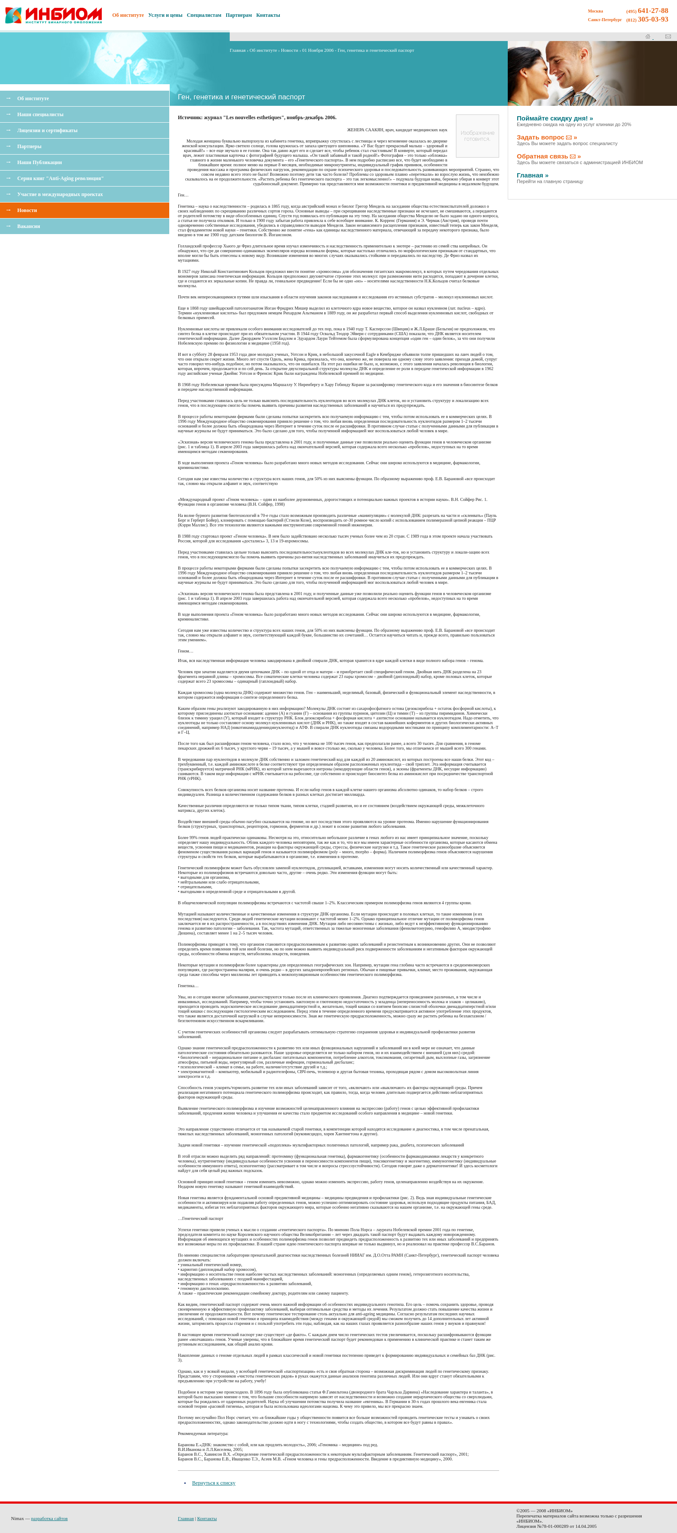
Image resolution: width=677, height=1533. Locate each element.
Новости (27, 210)
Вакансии (28, 226)
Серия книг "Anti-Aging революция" (60, 178)
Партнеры (29, 146)
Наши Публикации (39, 162)
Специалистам (204, 15)
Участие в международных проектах (60, 194)
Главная (238, 50)
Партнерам (239, 15)
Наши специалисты (40, 114)
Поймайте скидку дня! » (574, 120)
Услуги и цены (165, 15)
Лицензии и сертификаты (47, 130)
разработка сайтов (49, 1518)
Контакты (268, 15)
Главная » (550, 177)
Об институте (33, 98)
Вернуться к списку (213, 1483)
